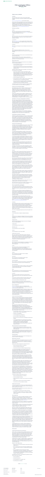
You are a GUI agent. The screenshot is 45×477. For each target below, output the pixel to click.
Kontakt (21, 469)
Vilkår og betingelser (22, 473)
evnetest (27, 32)
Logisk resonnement (6, 473)
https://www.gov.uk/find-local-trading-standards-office (19, 200)
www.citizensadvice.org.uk (17, 199)
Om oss (21, 470)
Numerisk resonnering (6, 469)
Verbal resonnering (6, 470)
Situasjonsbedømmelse (6, 474)
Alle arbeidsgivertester (14, 470)
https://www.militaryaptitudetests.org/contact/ (23, 26)
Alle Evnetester (13, 469)
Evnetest (13, 46)
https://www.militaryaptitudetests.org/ (17, 20)
